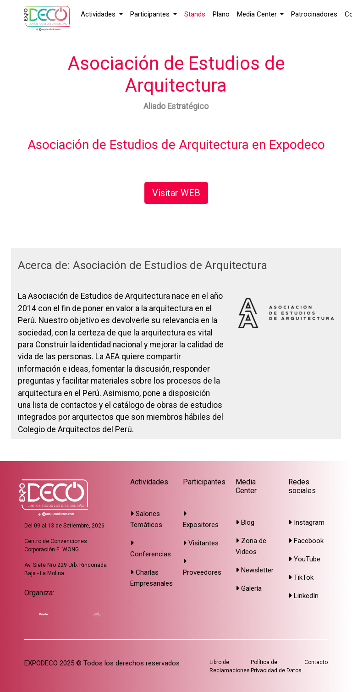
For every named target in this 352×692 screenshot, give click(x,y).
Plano (221, 14)
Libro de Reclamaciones (229, 666)
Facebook (306, 541)
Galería (249, 588)
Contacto (316, 662)
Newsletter (255, 570)
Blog (245, 522)
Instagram (306, 522)
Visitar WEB (176, 192)
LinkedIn (303, 596)
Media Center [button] (258, 14)
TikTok (301, 577)
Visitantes (201, 543)
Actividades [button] (99, 14)
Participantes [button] (150, 14)
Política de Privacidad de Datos (276, 666)
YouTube (304, 559)
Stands (194, 14)
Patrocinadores (314, 14)
